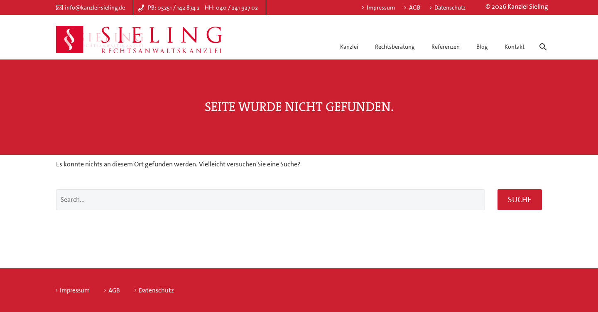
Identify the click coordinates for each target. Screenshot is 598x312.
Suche (520, 199)
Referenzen (445, 46)
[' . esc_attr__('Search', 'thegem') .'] (270, 199)
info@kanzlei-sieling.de (95, 7)
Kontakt (514, 46)
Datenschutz (450, 7)
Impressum (381, 7)
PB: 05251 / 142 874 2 (174, 7)
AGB (414, 7)
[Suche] (541, 39)
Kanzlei (349, 46)
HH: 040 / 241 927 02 (231, 7)
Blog (482, 46)
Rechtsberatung (394, 46)
